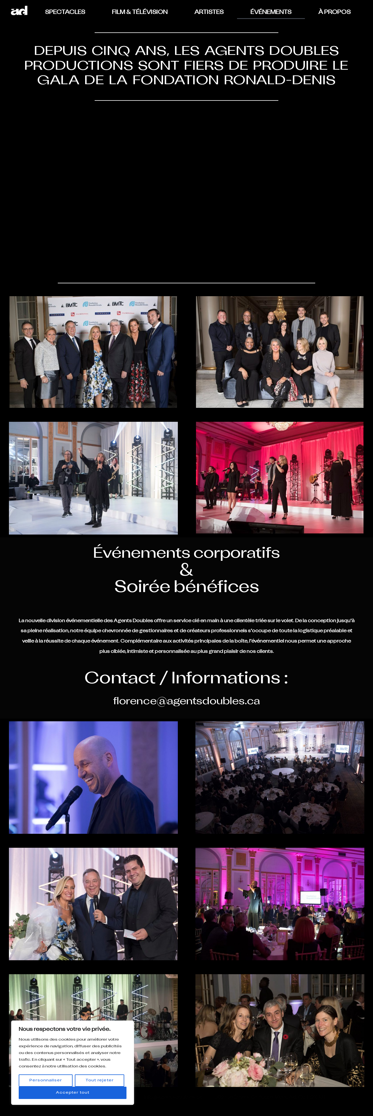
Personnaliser (45, 1080)
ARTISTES (209, 12)
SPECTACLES (65, 12)
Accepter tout (73, 1093)
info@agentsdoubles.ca (173, 1098)
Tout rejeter (99, 1080)
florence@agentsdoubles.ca (186, 701)
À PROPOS (334, 12)
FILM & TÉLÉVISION (140, 12)
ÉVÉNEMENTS (270, 12)
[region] (72, 1063)
